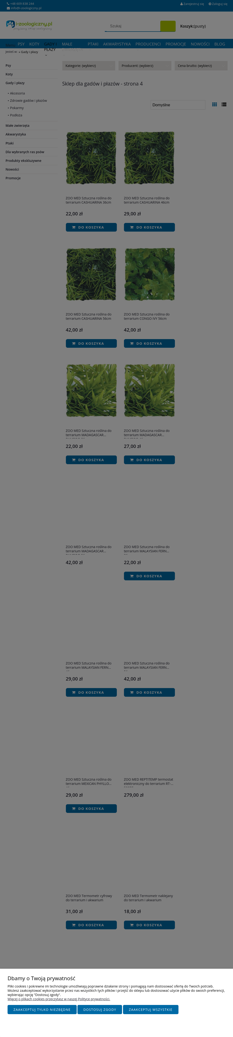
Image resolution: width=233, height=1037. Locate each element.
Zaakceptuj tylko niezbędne (42, 1010)
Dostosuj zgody (99, 1010)
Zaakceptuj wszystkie (151, 1010)
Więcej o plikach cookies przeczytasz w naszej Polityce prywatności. (59, 999)
